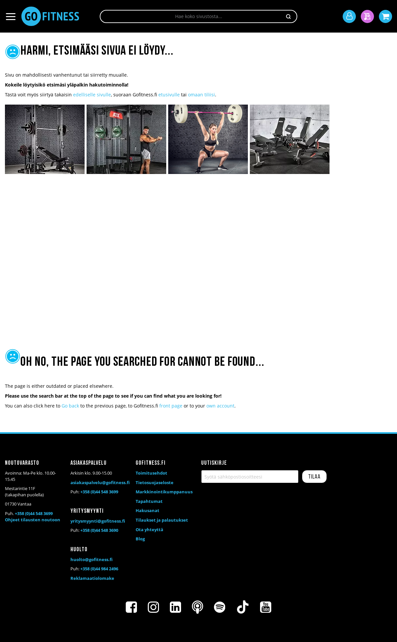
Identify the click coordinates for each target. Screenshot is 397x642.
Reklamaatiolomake (92, 578)
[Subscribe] (314, 476)
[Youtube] (265, 607)
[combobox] (198, 16)
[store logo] (50, 16)
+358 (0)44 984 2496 (99, 569)
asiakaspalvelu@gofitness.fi (100, 482)
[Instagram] (153, 607)
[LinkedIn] (175, 607)
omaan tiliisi (201, 94)
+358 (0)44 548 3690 (99, 530)
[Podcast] (197, 607)
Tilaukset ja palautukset (162, 520)
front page (170, 406)
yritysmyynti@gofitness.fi (97, 521)
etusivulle (169, 94)
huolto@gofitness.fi (91, 559)
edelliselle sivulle (92, 94)
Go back (70, 406)
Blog (140, 539)
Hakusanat (147, 510)
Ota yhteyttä (149, 529)
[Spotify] (219, 607)
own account (220, 406)
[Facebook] (131, 607)
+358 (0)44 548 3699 (34, 513)
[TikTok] (242, 607)
